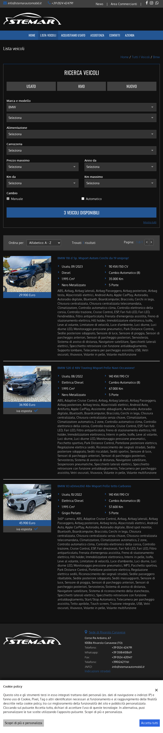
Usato (31, 86)
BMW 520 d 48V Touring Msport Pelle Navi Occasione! (96, 368)
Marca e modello (19, 101)
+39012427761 (120, 662)
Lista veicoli (48, 35)
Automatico (94, 199)
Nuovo (131, 86)
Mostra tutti (149, 222)
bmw (156, 57)
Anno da (90, 160)
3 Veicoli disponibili (81, 212)
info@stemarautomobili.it (24, 3)
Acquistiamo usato (73, 35)
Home (32, 35)
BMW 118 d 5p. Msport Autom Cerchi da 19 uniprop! (93, 258)
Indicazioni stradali (98, 671)
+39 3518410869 (122, 652)
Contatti (114, 35)
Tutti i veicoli (141, 57)
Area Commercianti (124, 4)
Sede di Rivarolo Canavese (107, 632)
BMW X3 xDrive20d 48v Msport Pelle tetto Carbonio (94, 486)
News (99, 4)
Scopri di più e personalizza (23, 723)
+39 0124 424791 (62, 3)
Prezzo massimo (18, 160)
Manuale (17, 199)
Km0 (81, 86)
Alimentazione (17, 127)
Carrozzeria (14, 144)
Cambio (12, 193)
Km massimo (93, 177)
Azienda (129, 35)
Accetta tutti (149, 723)
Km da (11, 177)
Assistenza (97, 35)
